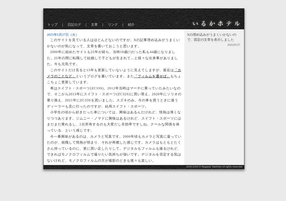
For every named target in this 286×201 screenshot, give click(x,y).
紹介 (131, 25)
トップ (52, 25)
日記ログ (74, 25)
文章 (94, 25)
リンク (113, 25)
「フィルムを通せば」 (152, 76)
